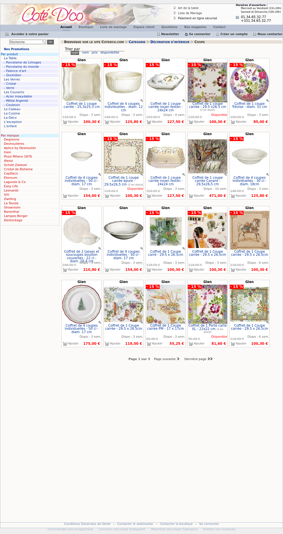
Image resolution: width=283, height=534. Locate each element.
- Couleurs (12, 105)
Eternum (10, 178)
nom (85, 52)
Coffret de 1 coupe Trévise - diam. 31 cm (249, 105)
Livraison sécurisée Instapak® (122, 529)
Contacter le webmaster (135, 524)
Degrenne (11, 139)
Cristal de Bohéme (18, 169)
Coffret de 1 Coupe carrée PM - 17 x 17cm (165, 327)
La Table (10, 58)
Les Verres (12, 79)
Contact (219, 27)
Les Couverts (14, 92)
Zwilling (10, 199)
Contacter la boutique (176, 524)
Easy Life (11, 186)
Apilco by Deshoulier (20, 148)
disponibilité (109, 52)
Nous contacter (269, 34)
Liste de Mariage (190, 13)
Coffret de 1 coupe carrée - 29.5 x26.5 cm (207, 105)
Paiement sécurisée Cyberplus (174, 529)
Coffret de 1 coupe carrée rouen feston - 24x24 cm (166, 107)
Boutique (86, 27)
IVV (6, 195)
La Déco (10, 118)
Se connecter (199, 34)
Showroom (12, 207)
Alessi (8, 161)
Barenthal (11, 212)
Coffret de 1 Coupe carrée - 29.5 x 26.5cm (207, 253)
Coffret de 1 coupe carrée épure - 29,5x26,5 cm (121, 181)
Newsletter (170, 34)
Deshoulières (14, 144)
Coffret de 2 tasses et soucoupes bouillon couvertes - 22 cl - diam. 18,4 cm (81, 256)
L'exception (13, 122)
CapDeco (11, 173)
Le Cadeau (12, 109)
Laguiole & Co (15, 182)
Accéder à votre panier (30, 34)
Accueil (66, 27)
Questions (169, 27)
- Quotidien (12, 75)
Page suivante (167, 359)
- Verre (9, 88)
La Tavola (11, 203)
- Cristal (10, 84)
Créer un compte (234, 34)
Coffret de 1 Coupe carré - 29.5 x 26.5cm (165, 253)
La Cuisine (12, 113)
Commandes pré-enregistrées (70, 529)
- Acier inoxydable (18, 96)
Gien (7, 152)
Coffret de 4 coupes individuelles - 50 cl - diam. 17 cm (81, 181)
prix (95, 52)
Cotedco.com (12, 6)
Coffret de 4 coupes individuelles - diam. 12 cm (124, 107)
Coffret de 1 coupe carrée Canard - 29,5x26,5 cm (208, 181)
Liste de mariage (113, 27)
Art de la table (188, 8)
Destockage (13, 220)
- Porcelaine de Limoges (22, 62)
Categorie (137, 42)
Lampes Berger (16, 216)
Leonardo (11, 190)
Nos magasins (195, 27)
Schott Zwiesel (15, 165)
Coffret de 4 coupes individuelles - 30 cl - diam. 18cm (249, 181)
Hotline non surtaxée (219, 529)
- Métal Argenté (16, 101)
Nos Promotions (16, 49)
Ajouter (70, 122)
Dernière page (200, 359)
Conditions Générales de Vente (87, 524)
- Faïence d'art (15, 71)
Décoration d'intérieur (169, 42)
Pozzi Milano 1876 (18, 156)
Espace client (144, 27)
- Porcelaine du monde (21, 67)
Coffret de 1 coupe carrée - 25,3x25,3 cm (82, 105)
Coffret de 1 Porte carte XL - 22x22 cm (207, 327)
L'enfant (10, 126)
